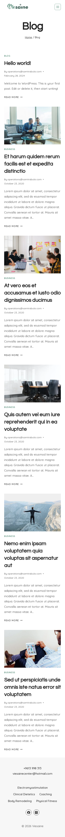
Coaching (45, 794)
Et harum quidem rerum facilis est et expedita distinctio (32, 164)
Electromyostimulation (33, 787)
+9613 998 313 (32, 768)
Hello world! (17, 63)
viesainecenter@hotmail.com (32, 773)
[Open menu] (58, 7)
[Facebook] (29, 812)
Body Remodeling (20, 801)
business (9, 149)
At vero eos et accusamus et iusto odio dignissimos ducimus (32, 293)
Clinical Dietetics (24, 794)
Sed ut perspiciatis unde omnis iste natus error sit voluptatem (32, 687)
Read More (13, 97)
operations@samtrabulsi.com (25, 71)
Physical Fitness (46, 801)
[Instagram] (36, 812)
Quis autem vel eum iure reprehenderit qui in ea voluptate (32, 422)
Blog (7, 56)
